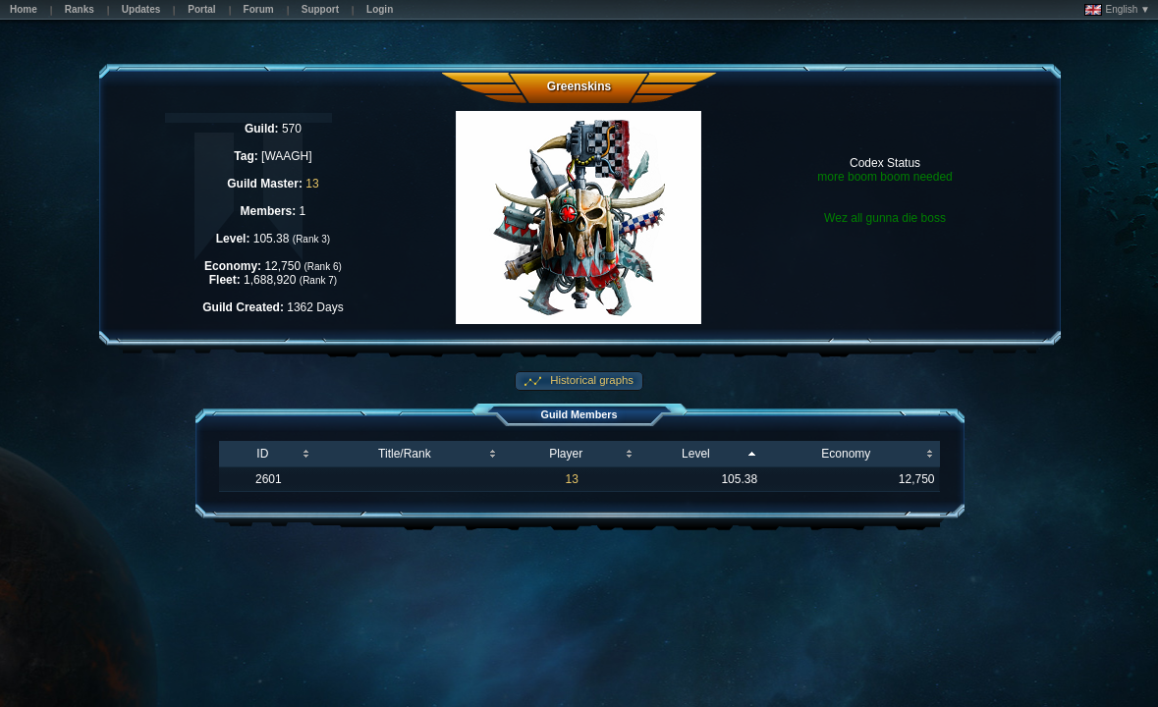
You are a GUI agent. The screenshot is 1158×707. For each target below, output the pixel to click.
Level (696, 454)
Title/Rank (404, 454)
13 (311, 183)
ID (262, 454)
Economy (845, 454)
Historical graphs (590, 380)
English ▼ (1117, 10)
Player (565, 454)
